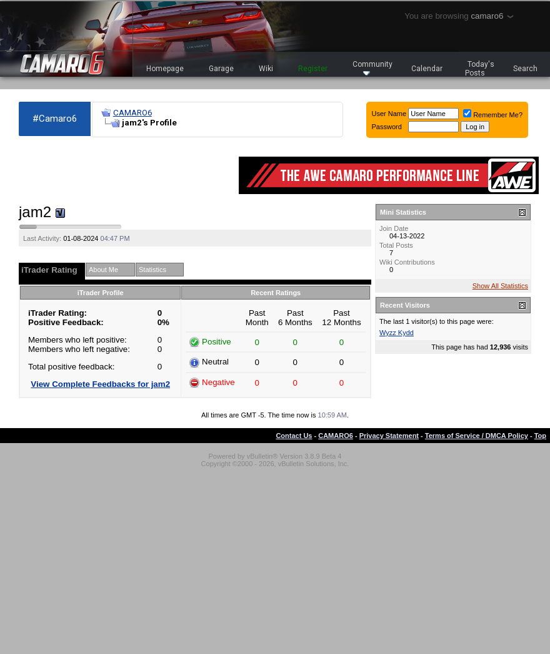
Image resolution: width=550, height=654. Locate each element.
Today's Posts (480, 68)
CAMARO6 (132, 112)
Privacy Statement (389, 435)
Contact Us (294, 435)
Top (540, 435)
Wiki (266, 68)
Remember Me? (492, 115)
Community (372, 68)
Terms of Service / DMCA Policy (476, 435)
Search (525, 68)
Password (387, 126)
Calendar (426, 68)
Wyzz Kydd (396, 332)
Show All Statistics (500, 286)
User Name (389, 113)
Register (313, 68)
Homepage (165, 68)
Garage (221, 68)
